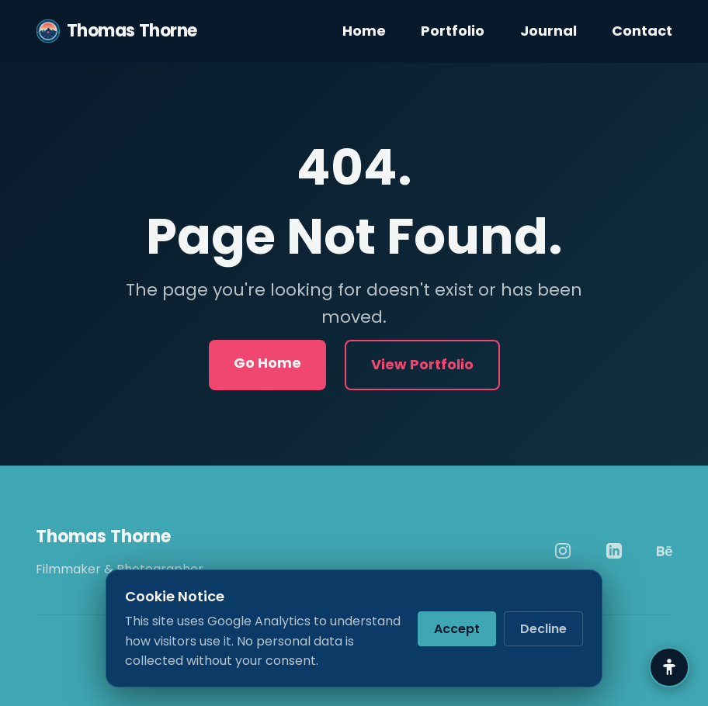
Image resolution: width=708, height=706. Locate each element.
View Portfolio (422, 364)
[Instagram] (563, 551)
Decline (543, 629)
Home (364, 30)
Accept (457, 629)
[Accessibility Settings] (669, 667)
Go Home (267, 362)
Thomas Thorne (116, 31)
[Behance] (664, 551)
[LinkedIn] (614, 551)
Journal (548, 30)
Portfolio (452, 30)
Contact (642, 30)
